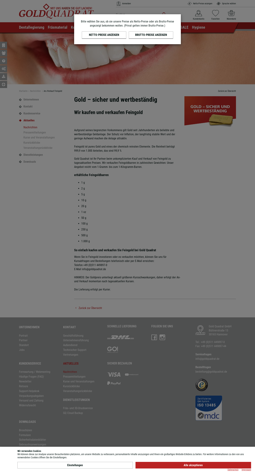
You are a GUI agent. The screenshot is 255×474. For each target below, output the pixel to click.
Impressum (246, 469)
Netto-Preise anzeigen (104, 35)
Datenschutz (233, 469)
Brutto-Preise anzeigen (151, 35)
